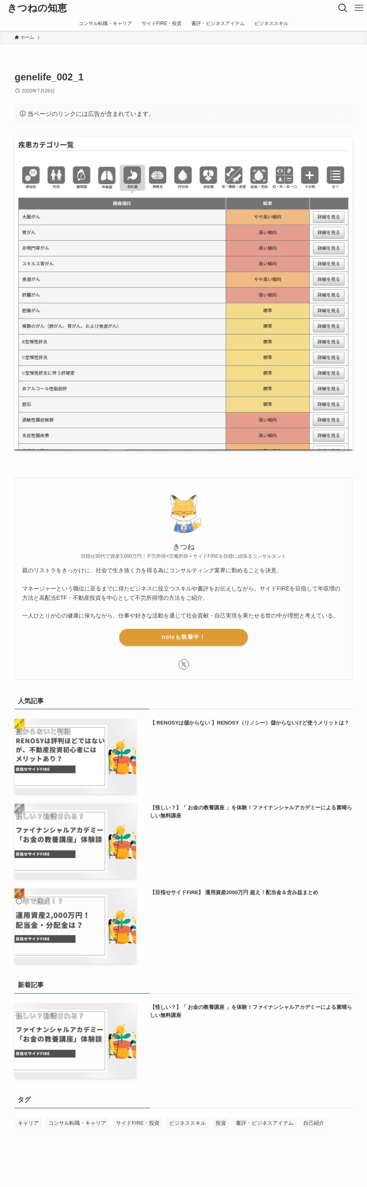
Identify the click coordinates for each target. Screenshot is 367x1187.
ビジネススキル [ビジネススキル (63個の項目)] (187, 1123)
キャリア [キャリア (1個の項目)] (28, 1123)
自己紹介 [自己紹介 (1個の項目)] (313, 1123)
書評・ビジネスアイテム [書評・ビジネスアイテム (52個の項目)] (265, 1123)
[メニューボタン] (359, 8)
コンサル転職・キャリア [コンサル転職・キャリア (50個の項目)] (77, 1123)
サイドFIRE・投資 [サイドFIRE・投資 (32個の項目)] (137, 1123)
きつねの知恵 (37, 8)
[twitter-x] (183, 664)
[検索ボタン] (343, 8)
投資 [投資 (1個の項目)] (221, 1123)
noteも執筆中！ (183, 637)
